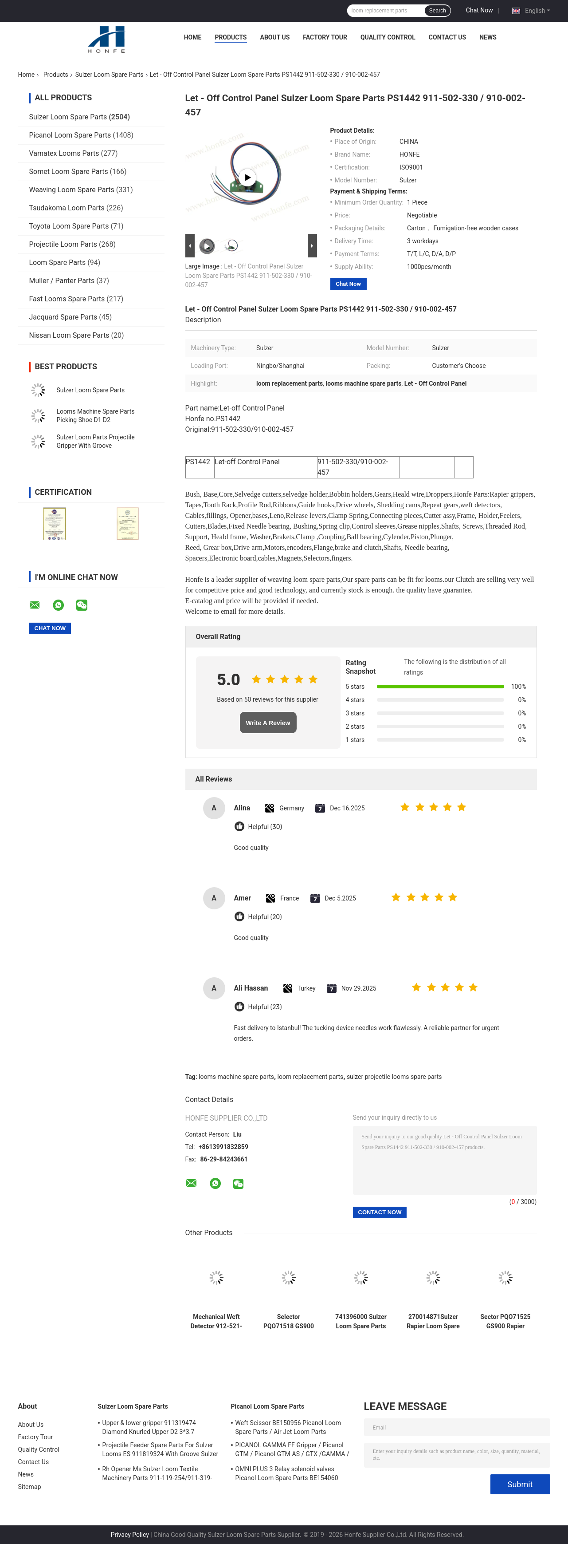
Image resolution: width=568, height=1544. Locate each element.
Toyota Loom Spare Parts (69, 226)
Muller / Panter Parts (62, 280)
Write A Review (268, 723)
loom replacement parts (311, 1076)
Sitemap (29, 1486)
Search (437, 11)
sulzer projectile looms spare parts (394, 1076)
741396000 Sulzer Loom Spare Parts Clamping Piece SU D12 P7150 (361, 1321)
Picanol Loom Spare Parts (70, 135)
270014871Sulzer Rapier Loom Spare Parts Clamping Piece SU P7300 (433, 1321)
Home (193, 37)
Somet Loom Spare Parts (68, 171)
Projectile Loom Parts (63, 244)
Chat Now (479, 10)
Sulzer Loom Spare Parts (109, 74)
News (488, 37)
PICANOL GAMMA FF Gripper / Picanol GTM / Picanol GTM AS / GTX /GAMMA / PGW (292, 1450)
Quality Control (387, 37)
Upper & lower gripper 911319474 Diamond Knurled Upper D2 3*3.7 (149, 1427)
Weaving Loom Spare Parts (71, 190)
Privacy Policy (130, 1534)
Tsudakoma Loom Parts (67, 208)
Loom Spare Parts (57, 262)
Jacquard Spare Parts (63, 317)
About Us (275, 37)
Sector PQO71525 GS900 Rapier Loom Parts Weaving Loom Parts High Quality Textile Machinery (505, 1321)
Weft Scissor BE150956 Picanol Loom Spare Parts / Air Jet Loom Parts (288, 1427)
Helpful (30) (265, 827)
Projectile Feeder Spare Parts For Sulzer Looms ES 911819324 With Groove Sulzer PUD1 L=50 (160, 1450)
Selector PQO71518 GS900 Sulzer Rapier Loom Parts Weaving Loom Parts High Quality (288, 1321)
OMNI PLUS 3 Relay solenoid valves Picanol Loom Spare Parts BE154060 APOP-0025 (286, 1474)
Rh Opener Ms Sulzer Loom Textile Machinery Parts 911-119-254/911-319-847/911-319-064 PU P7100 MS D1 (157, 1474)
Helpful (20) (265, 917)
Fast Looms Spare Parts (67, 299)
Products (231, 37)
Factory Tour (325, 37)
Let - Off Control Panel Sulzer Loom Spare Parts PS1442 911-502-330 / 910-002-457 (248, 275)
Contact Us (447, 37)
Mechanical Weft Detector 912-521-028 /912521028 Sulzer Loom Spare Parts (216, 1321)
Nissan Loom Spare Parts (69, 335)
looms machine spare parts (236, 1076)
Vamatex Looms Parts (64, 153)
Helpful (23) (265, 1007)
